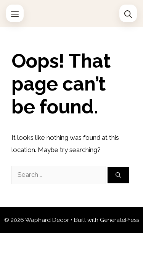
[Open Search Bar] (128, 13)
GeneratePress (119, 220)
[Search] (118, 175)
